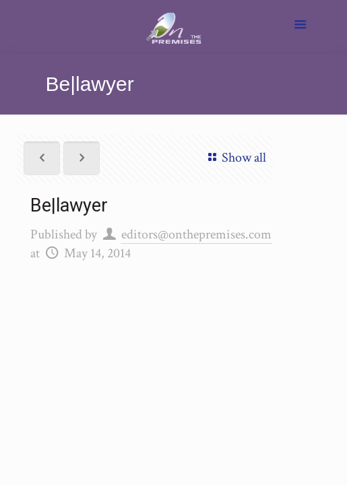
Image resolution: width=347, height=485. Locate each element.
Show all (234, 157)
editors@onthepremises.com (196, 234)
